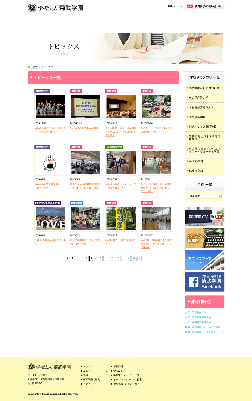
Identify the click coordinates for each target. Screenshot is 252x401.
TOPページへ (175, 6)
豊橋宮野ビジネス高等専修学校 (204, 138)
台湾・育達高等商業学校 (198, 317)
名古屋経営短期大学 (201, 107)
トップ (86, 366)
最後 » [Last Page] (136, 258)
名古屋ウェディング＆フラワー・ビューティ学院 (204, 150)
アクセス (113, 21)
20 (117, 258)
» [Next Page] (128, 258)
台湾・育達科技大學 (195, 312)
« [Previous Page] (77, 258)
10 (111, 258)
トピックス (40, 21)
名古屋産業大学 (198, 97)
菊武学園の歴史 (89, 21)
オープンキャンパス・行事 (212, 21)
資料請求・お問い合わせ (126, 383)
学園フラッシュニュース (187, 21)
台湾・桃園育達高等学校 (198, 322)
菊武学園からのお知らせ (204, 88)
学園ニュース (163, 21)
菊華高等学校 (197, 117)
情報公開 (138, 21)
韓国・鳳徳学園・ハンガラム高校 (202, 327)
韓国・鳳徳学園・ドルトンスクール (204, 332)
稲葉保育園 (196, 170)
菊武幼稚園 (196, 161)
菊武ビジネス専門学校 (203, 126)
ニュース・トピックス (95, 370)
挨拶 (64, 21)
